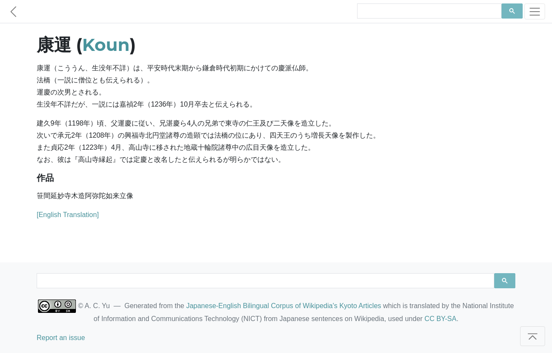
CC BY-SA (440, 318)
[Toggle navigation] (534, 11)
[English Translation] (68, 214)
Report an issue (61, 337)
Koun (106, 44)
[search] (428, 11)
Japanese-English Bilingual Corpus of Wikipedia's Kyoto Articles (283, 305)
